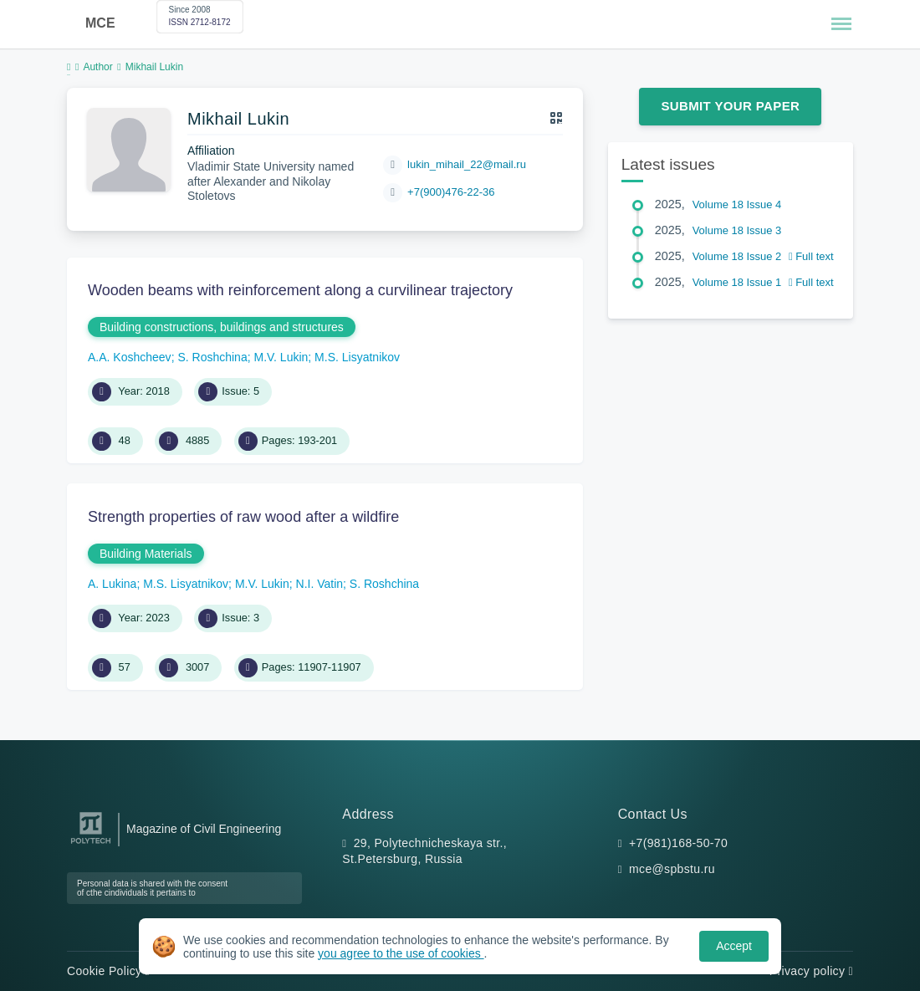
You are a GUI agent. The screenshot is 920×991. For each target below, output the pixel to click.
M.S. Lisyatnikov (357, 357)
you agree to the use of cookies (400, 953)
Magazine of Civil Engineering (203, 828)
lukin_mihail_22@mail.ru (466, 164)
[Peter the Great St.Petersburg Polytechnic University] (91, 844)
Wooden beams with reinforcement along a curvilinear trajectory (300, 290)
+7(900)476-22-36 (450, 192)
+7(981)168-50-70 (678, 843)
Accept (734, 946)
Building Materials (146, 553)
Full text (811, 256)
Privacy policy (811, 971)
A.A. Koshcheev (129, 357)
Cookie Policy (108, 971)
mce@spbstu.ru (672, 869)
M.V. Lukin (280, 357)
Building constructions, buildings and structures (222, 327)
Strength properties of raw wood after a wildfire (243, 516)
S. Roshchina (212, 357)
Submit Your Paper (730, 106)
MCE (100, 23)
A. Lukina (112, 583)
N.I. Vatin (320, 583)
